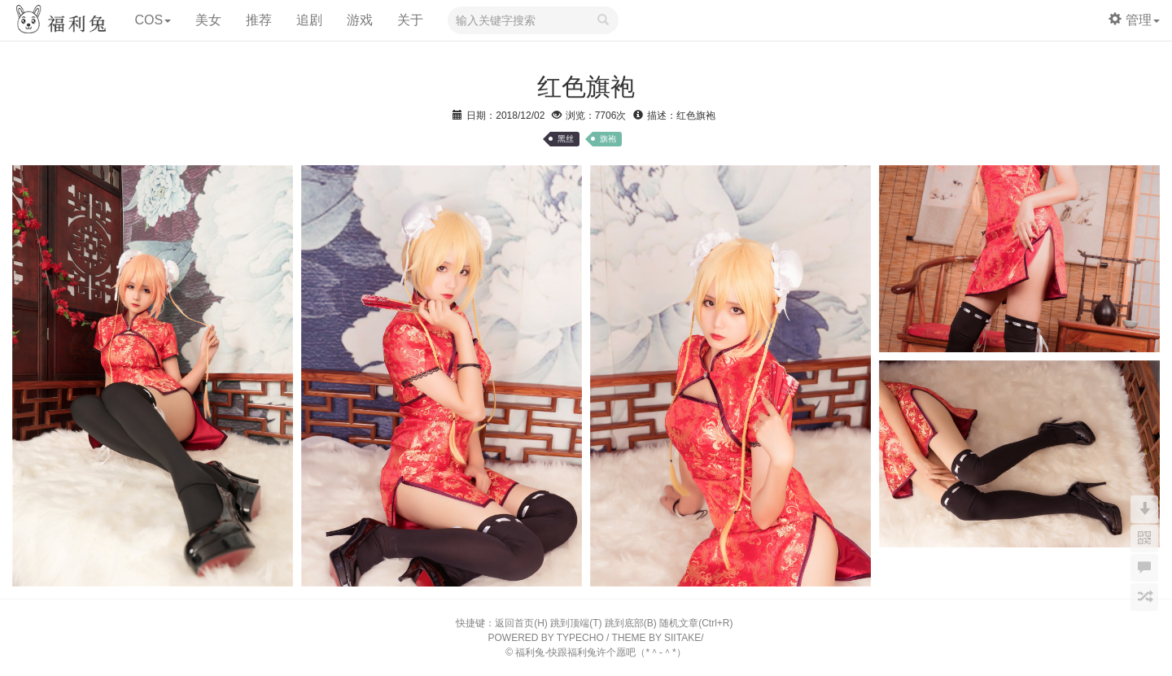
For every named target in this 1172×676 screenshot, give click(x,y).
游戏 (360, 20)
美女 (208, 20)
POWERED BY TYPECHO (546, 637)
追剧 (309, 20)
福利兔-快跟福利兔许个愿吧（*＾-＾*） (600, 652)
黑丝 (566, 138)
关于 (410, 20)
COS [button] (152, 20)
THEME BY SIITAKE (657, 637)
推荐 (259, 20)
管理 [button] (1134, 20)
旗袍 (608, 138)
